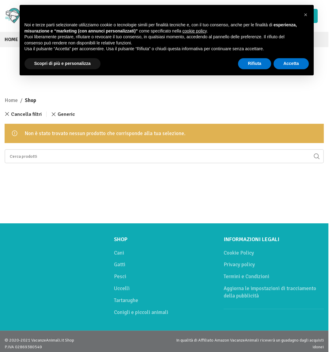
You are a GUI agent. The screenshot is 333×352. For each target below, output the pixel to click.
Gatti (119, 264)
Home (11, 100)
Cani (119, 253)
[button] (306, 15)
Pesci (120, 276)
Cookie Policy (239, 253)
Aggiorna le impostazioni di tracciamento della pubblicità (270, 292)
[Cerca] (164, 156)
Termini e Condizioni (246, 276)
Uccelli (122, 288)
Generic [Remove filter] (66, 114)
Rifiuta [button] (254, 63)
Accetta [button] (291, 63)
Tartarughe (126, 300)
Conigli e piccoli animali (141, 312)
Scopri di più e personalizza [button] (62, 63)
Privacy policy (239, 264)
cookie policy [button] (194, 30)
